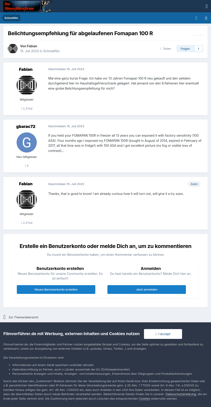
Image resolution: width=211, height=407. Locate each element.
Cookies (144, 398)
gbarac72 (25, 126)
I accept (163, 334)
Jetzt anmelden (146, 289)
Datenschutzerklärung (181, 394)
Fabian (32, 46)
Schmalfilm (51, 51)
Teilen (165, 48)
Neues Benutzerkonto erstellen (56, 289)
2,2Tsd (26, 108)
